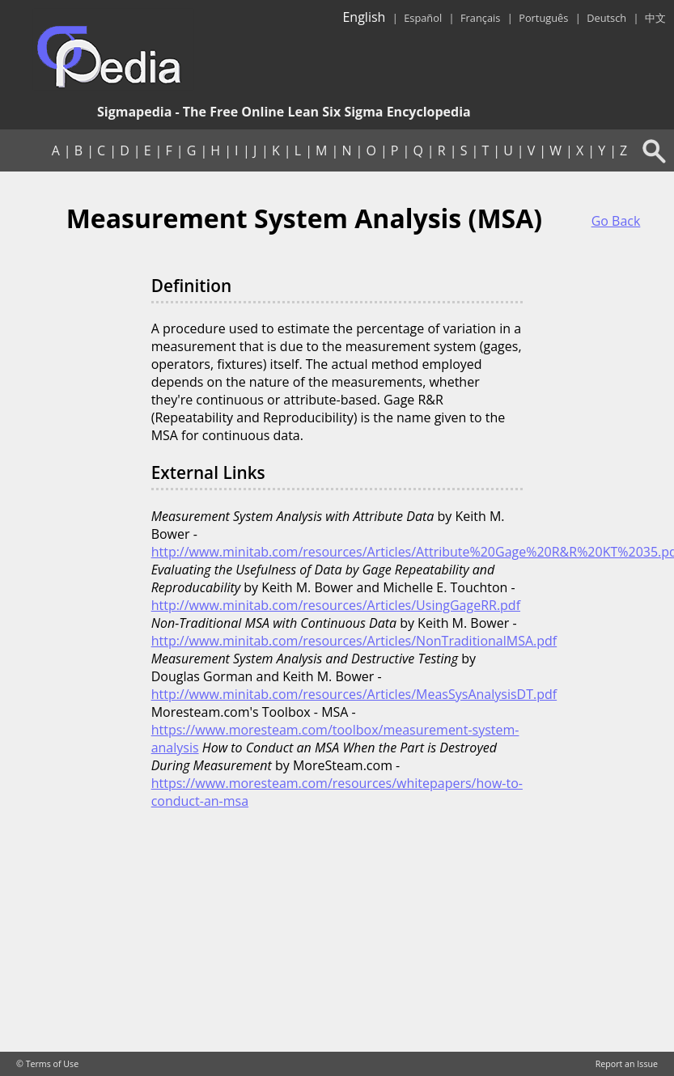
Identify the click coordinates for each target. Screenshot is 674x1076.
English (363, 17)
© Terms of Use (47, 1064)
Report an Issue (627, 1064)
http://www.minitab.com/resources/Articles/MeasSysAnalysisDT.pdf (354, 694)
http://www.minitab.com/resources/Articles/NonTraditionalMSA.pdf (354, 641)
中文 (655, 18)
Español (423, 18)
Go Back (616, 221)
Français (480, 18)
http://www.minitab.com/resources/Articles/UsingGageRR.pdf (335, 605)
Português (543, 18)
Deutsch (606, 18)
